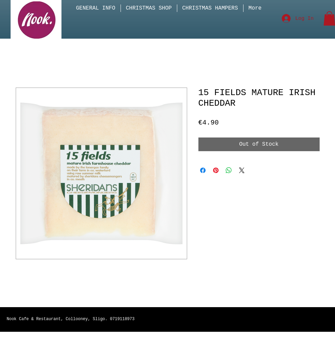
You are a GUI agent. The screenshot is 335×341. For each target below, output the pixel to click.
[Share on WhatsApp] (229, 170)
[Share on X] (242, 170)
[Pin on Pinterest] (216, 170)
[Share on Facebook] (203, 170)
